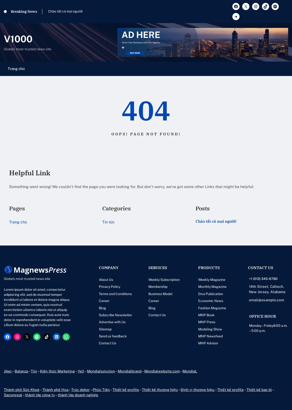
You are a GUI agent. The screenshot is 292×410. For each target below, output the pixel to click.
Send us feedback (113, 336)
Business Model (160, 294)
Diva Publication (210, 294)
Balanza (21, 371)
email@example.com (266, 300)
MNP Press (206, 322)
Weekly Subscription (164, 280)
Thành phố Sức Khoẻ (21, 390)
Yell (81, 371)
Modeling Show (210, 329)
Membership (157, 287)
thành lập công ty (40, 395)
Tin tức (108, 222)
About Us (106, 280)
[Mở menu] (285, 69)
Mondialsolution (101, 371)
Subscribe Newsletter (115, 315)
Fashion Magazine (212, 308)
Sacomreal (13, 395)
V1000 (18, 38)
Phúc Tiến (101, 390)
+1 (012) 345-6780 (263, 279)
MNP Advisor (208, 343)
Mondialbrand (129, 371)
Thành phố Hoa (55, 390)
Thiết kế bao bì (259, 390)
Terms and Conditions (115, 294)
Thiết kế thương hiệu (160, 390)
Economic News (210, 301)
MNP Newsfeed (210, 336)
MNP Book (206, 315)
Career (104, 301)
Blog (102, 308)
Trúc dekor (80, 390)
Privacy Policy (109, 287)
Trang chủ (16, 69)
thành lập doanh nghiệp (78, 395)
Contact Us (107, 343)
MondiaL (190, 371)
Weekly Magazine (211, 280)
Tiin (34, 371)
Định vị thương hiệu (198, 390)
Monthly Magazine (212, 287)
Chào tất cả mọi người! (65, 11)
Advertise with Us (112, 322)
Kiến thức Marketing (57, 371)
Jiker (8, 371)
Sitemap (105, 329)
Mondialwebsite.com (162, 371)
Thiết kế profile (126, 390)
